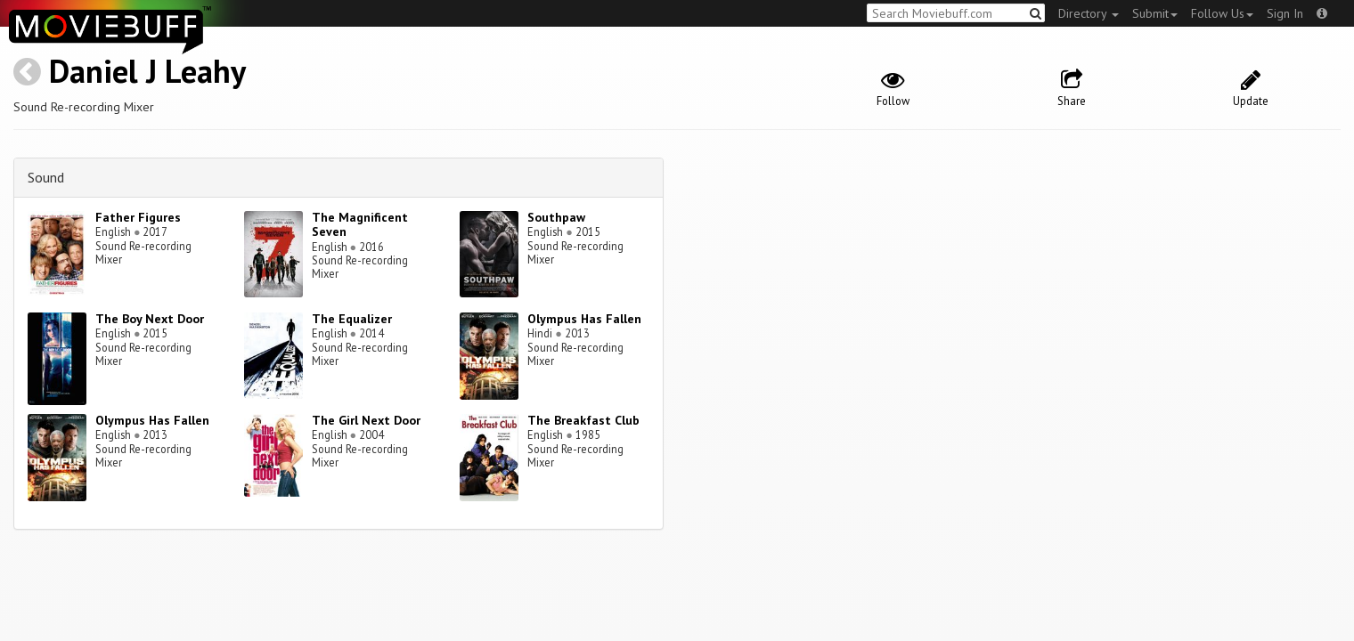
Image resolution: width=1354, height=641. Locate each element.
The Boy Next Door (149, 319)
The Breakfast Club (583, 420)
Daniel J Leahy (147, 71)
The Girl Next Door (366, 420)
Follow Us (1222, 13)
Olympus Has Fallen (584, 319)
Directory (1088, 13)
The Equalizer (352, 319)
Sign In (1285, 13)
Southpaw (556, 217)
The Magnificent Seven (360, 224)
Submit (1155, 13)
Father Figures (138, 217)
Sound (46, 177)
